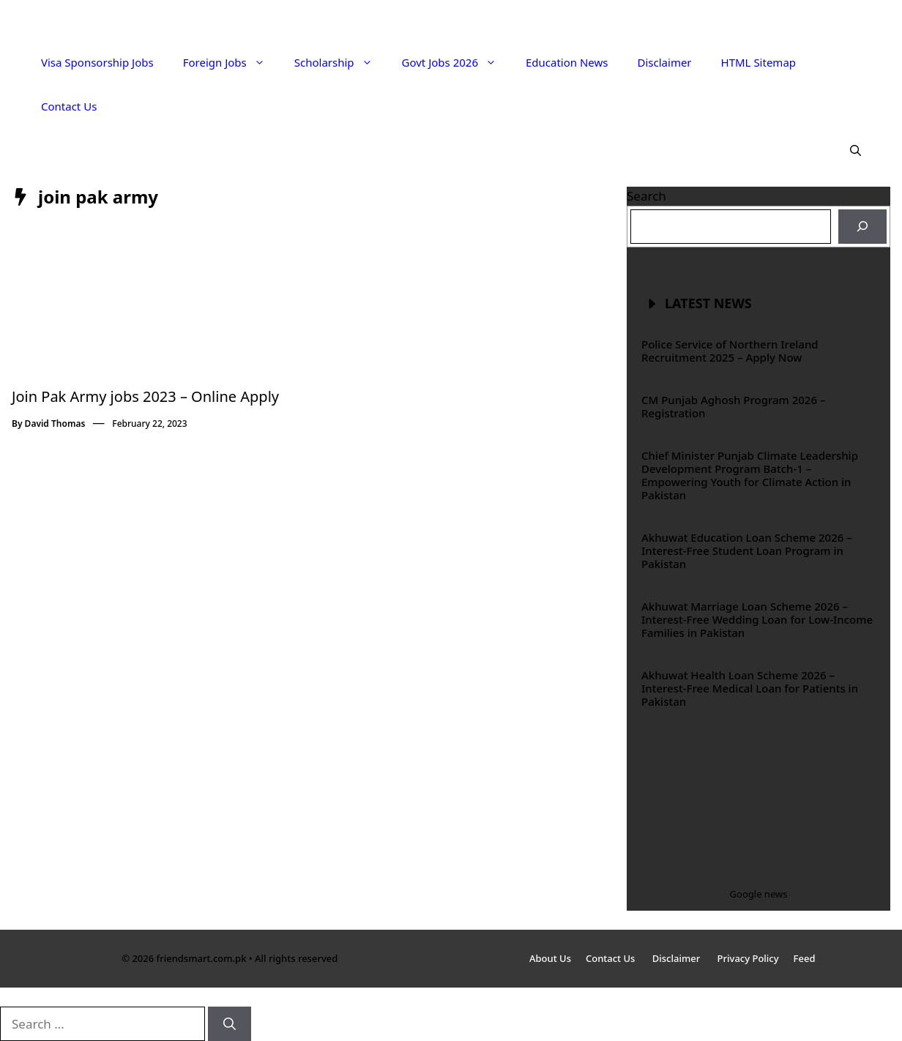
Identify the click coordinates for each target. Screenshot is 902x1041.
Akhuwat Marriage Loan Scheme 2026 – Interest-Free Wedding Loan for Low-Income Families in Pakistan (757, 619)
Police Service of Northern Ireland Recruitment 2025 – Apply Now (730, 351)
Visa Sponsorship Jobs (97, 62)
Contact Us (69, 106)
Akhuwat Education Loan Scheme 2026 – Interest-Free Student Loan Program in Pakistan (746, 550)
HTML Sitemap (758, 62)
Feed (805, 958)
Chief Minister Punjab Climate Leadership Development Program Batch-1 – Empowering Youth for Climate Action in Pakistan (749, 475)
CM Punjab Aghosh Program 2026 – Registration (733, 406)
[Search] (862, 227)
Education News (567, 62)
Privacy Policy (748, 958)
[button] (855, 150)
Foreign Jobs (231, 62)
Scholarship (340, 62)
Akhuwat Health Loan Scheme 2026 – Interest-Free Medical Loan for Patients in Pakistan (749, 688)
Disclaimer (665, 62)
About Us (550, 958)
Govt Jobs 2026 (456, 62)
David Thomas (55, 423)
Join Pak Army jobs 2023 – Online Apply (145, 396)
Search (646, 195)
